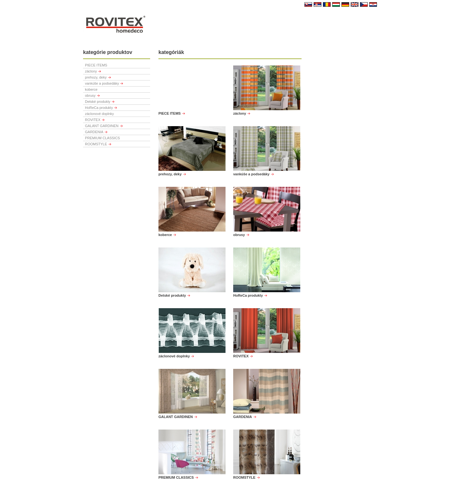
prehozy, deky (96, 77)
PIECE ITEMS (96, 65)
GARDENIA (94, 132)
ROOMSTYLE (96, 144)
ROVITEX (92, 120)
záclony (91, 71)
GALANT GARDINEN (102, 126)
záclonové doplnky (99, 114)
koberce (91, 89)
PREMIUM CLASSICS (102, 138)
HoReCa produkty (99, 108)
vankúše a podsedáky (102, 83)
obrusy (90, 95)
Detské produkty (97, 101)
